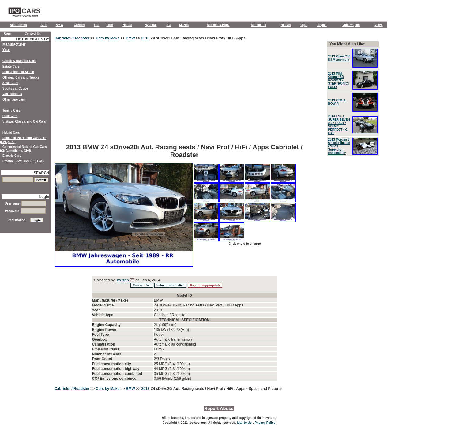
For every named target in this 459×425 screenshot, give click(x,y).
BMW (59, 25)
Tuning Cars (11, 110)
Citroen (79, 25)
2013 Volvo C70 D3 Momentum (339, 58)
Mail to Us (244, 422)
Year (6, 50)
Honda (127, 25)
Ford (109, 25)
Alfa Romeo (18, 25)
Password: (25, 211)
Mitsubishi (258, 25)
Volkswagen (351, 25)
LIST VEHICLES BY (32, 39)
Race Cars (9, 116)
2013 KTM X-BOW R (337, 102)
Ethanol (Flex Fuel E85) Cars (23, 161)
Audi (43, 25)
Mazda (184, 25)
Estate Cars (10, 66)
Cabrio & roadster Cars (19, 61)
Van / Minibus (12, 94)
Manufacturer (14, 44)
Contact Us (33, 33)
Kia (168, 25)
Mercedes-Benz (218, 25)
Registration (16, 220)
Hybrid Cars (11, 132)
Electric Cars (11, 155)
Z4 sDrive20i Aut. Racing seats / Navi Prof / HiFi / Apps (198, 38)
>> (92, 38)
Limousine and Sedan (18, 72)
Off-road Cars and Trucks (20, 77)
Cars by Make (107, 38)
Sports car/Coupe (15, 88)
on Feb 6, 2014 (147, 280)
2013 (145, 38)
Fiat (97, 25)
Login (44, 197)
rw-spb (123, 280)
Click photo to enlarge (244, 243)
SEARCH (41, 173)
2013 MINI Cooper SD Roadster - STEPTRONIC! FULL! (338, 80)
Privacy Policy (264, 422)
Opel (303, 25)
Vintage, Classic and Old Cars (24, 121)
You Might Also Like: (347, 44)
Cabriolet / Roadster (72, 38)
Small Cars (10, 83)
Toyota (322, 25)
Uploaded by (104, 280)
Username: (25, 203)
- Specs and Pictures (264, 389)
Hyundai (150, 25)
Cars (7, 33)
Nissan (286, 25)
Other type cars (13, 99)
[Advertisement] (184, 96)
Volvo (378, 25)
